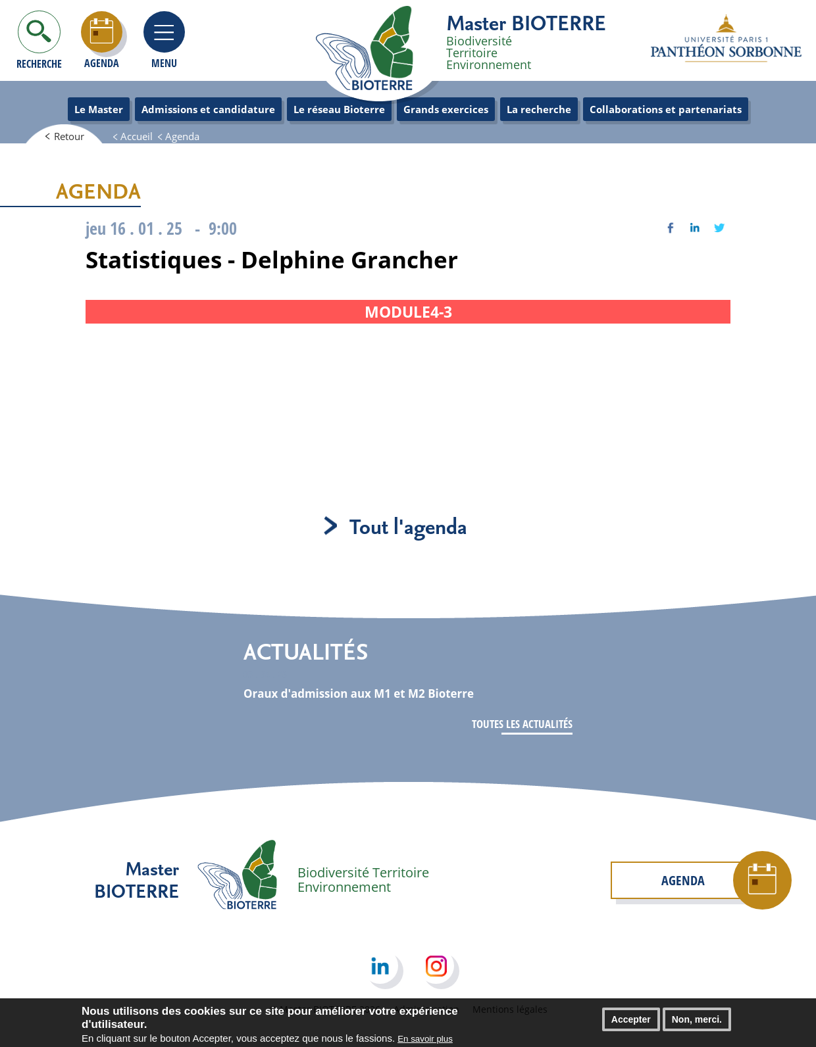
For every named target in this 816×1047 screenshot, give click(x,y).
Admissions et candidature (208, 109)
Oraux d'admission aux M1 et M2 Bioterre (358, 693)
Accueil (136, 136)
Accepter (631, 1022)
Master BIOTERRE (526, 22)
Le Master (98, 109)
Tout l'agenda (408, 525)
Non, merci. (697, 1022)
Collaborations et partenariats (666, 109)
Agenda (182, 136)
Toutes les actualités (522, 723)
